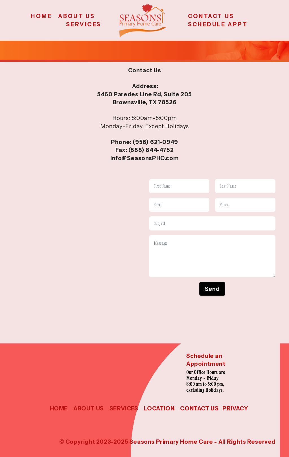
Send (212, 289)
